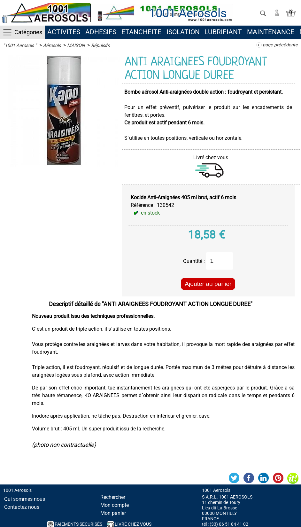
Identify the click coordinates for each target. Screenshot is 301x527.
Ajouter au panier (208, 283)
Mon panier (113, 513)
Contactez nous (21, 507)
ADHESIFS (100, 32)
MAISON (76, 45)
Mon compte (114, 505)
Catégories (28, 32)
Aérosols (52, 45)
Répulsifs (100, 45)
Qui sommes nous (24, 499)
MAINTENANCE (270, 32)
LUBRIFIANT (223, 32)
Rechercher (112, 497)
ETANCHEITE (141, 32)
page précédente (280, 45)
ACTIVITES (63, 32)
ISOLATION (183, 32)
